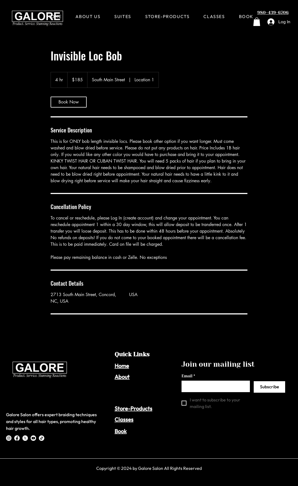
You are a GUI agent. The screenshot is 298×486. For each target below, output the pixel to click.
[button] (256, 22)
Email (188, 376)
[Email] (214, 386)
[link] (69, 102)
